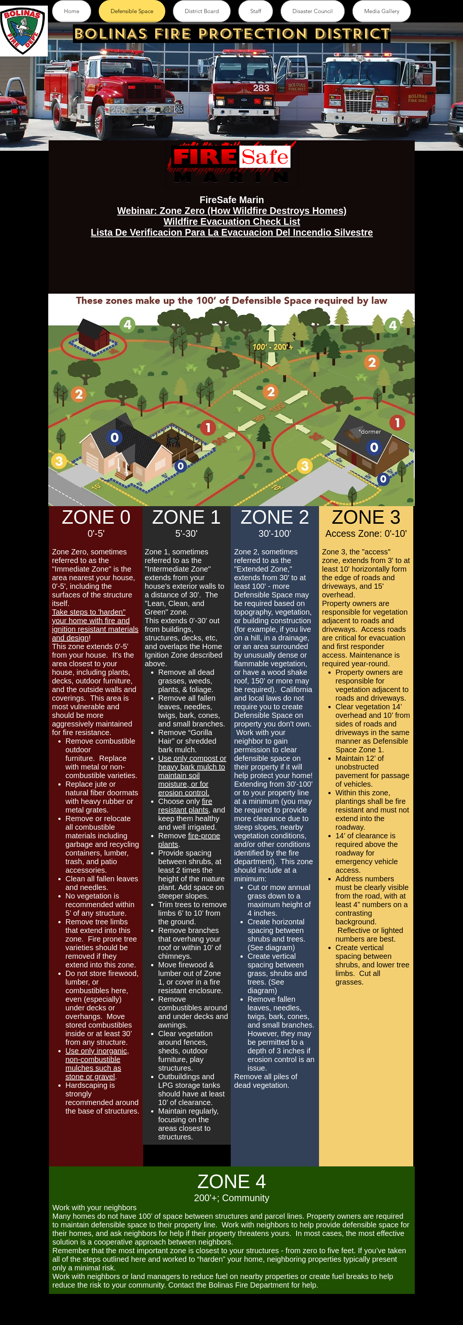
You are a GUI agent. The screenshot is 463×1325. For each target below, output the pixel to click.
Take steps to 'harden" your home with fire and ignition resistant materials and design (95, 625)
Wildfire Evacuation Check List (231, 221)
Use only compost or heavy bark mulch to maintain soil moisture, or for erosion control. (192, 775)
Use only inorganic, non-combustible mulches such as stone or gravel (97, 1064)
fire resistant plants (185, 805)
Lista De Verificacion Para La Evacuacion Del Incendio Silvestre (232, 232)
